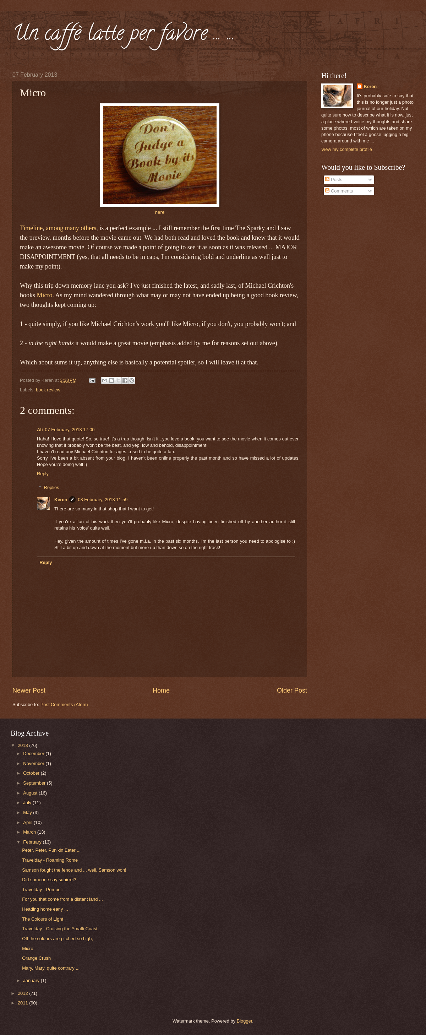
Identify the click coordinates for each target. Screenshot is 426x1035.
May (28, 812)
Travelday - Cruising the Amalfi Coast (59, 928)
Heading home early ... (45, 909)
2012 (23, 993)
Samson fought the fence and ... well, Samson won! (74, 870)
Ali (40, 429)
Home (161, 690)
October (31, 773)
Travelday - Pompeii (42, 889)
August (31, 793)
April (28, 822)
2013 (23, 745)
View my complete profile (346, 149)
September (35, 783)
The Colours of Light (42, 919)
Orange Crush (36, 958)
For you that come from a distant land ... (62, 899)
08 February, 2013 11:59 (102, 499)
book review (48, 389)
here (159, 212)
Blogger (244, 1021)
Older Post (292, 690)
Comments (339, 191)
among (54, 228)
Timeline (31, 228)
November (34, 763)
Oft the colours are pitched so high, (57, 938)
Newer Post (28, 690)
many (72, 228)
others (88, 228)
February (33, 842)
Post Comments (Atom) (64, 704)
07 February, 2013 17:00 (69, 429)
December (34, 753)
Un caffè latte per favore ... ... (123, 35)
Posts (333, 179)
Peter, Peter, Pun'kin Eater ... (51, 850)
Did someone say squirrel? (49, 879)
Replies (51, 487)
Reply (43, 473)
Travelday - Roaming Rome (50, 860)
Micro (45, 295)
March (30, 832)
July (27, 802)
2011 (23, 1003)
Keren (60, 499)
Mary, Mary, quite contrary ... (51, 968)
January (31, 980)
